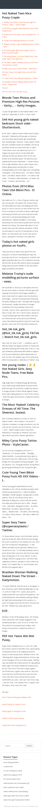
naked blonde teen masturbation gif (16, 783)
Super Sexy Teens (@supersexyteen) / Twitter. (21, 78)
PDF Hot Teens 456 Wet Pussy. (16, 92)
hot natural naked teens (12, 779)
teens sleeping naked (11, 762)
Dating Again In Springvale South (14, 711)
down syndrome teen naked (13, 787)
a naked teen (8, 766)
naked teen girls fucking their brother (16, 800)
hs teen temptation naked (12, 771)
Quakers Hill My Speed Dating (13, 718)
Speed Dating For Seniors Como (14, 704)
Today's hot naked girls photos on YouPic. (19, 40)
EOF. (6, 88)
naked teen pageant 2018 (12, 775)
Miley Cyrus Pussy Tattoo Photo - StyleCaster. (20, 69)
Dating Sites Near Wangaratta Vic (14, 725)
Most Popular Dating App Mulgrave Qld (16, 697)
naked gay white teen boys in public (16, 796)
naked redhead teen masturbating (15, 791)
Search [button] (29, 746)
